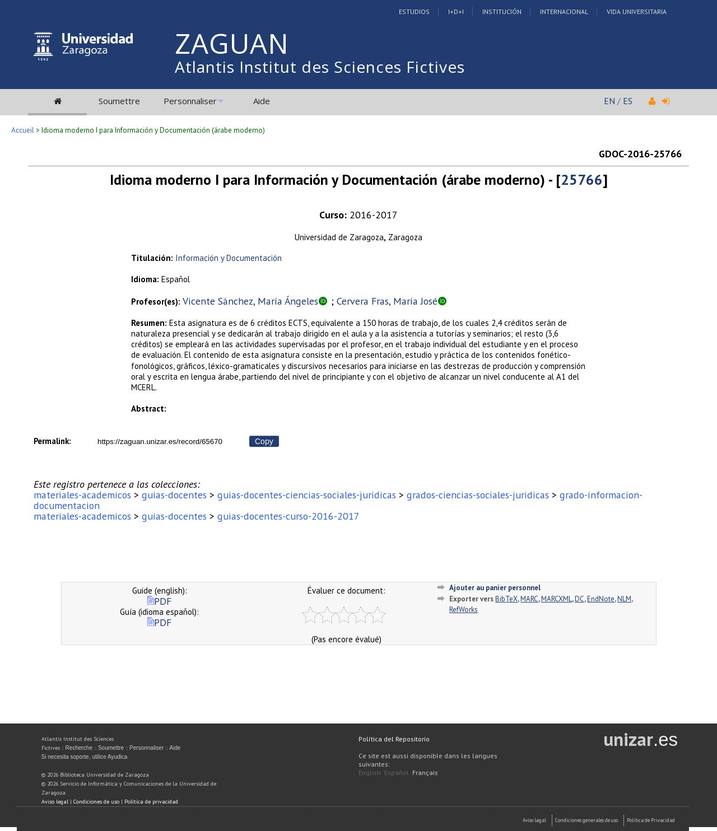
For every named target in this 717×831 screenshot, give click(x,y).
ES (627, 100)
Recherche (79, 748)
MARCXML (556, 599)
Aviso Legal (534, 820)
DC (579, 599)
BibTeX (506, 599)
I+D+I (456, 11)
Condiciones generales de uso (586, 820)
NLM (624, 599)
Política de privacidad (151, 801)
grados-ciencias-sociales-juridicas (478, 494)
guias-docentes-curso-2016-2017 (288, 516)
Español (396, 772)
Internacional (564, 11)
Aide (261, 100)
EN (609, 100)
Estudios (414, 11)
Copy (264, 441)
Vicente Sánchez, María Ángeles (250, 301)
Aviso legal (54, 801)
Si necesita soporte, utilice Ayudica (84, 757)
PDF (159, 601)
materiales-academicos (82, 494)
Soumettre (119, 100)
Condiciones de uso (96, 801)
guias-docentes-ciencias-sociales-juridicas (306, 494)
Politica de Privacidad (651, 820)
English (369, 772)
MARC (529, 599)
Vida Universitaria (637, 11)
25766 (582, 179)
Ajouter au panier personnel (495, 587)
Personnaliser (190, 100)
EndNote (600, 599)
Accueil (22, 130)
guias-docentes (174, 494)
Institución (502, 11)
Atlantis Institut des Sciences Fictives (320, 66)
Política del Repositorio (394, 739)
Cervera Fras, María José (387, 301)
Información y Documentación (228, 258)
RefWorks (463, 609)
